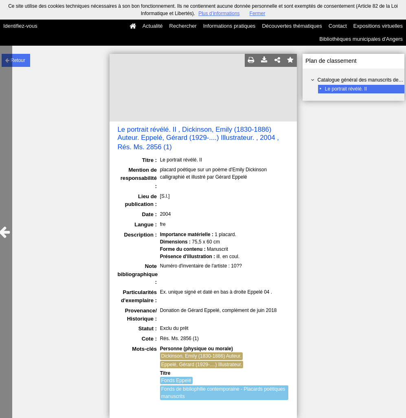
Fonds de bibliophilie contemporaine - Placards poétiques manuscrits (223, 392)
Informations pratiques (229, 26)
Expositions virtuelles (378, 26)
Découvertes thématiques (292, 26)
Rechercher (183, 26)
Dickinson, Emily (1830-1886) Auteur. (201, 356)
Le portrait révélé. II (346, 89)
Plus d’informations (218, 13)
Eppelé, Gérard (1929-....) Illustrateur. (201, 364)
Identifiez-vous (20, 26)
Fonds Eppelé (176, 380)
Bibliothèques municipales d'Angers (361, 39)
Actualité (153, 26)
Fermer (258, 13)
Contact (338, 26)
